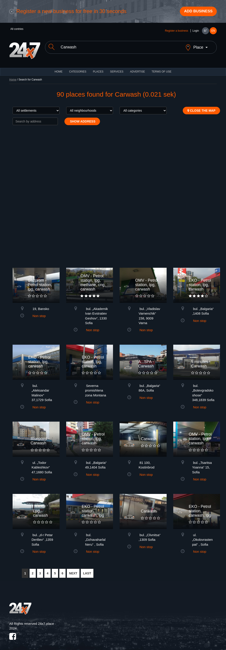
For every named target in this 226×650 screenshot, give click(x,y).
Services (116, 68)
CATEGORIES (77, 68)
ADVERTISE (137, 68)
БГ (205, 31)
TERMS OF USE (161, 68)
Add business (197, 12)
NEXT (73, 570)
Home (12, 76)
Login (195, 31)
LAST (87, 570)
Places (98, 68)
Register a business (176, 31)
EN (213, 31)
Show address (82, 118)
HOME (58, 68)
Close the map (201, 107)
